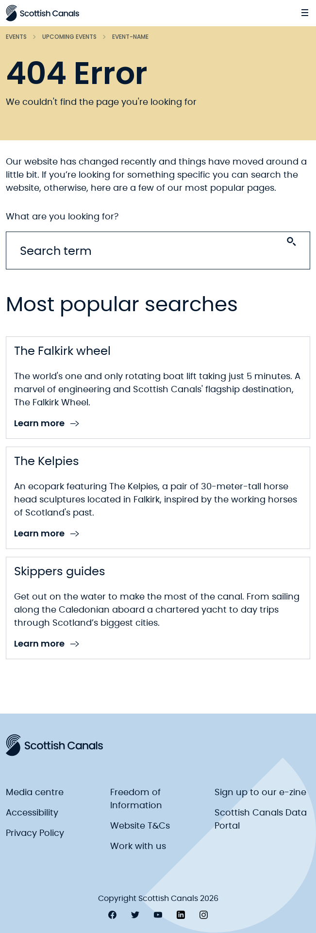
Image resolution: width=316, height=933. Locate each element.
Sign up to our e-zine (260, 792)
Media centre (35, 792)
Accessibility (32, 813)
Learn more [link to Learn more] (46, 423)
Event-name (130, 37)
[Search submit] (291, 241)
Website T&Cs (140, 826)
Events (16, 37)
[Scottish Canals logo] (42, 13)
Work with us (138, 846)
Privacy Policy (35, 833)
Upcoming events (69, 37)
